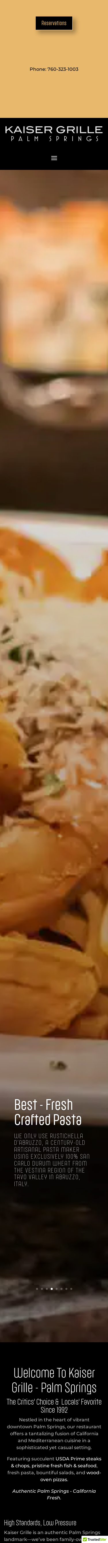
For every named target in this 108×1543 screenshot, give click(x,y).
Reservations (54, 23)
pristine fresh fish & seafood (64, 1465)
